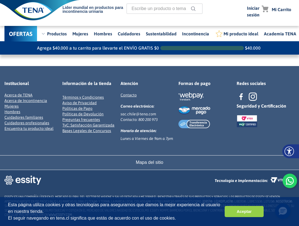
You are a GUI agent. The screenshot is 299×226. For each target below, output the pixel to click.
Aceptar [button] (244, 211)
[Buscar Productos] (194, 8)
